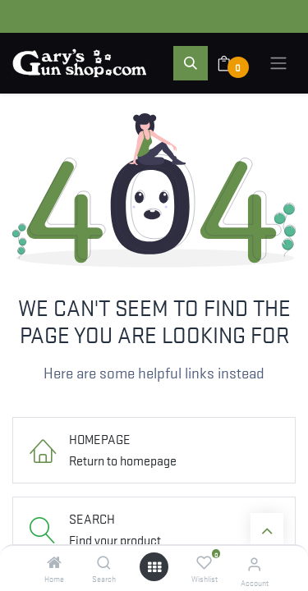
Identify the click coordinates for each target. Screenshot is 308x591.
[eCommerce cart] (234, 63)
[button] (190, 63)
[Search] (104, 562)
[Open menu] (154, 567)
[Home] (54, 562)
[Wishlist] (204, 562)
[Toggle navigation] (278, 63)
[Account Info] (254, 563)
